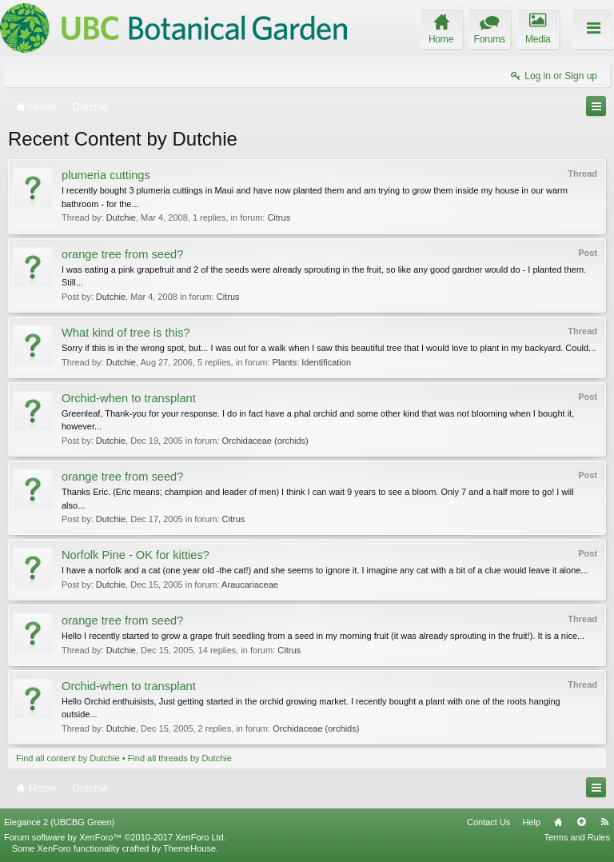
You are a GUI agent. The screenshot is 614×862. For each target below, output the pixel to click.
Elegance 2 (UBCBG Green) (59, 822)
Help (531, 822)
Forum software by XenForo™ (115, 837)
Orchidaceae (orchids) (265, 440)
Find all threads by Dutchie (180, 758)
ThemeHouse (189, 848)
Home (558, 822)
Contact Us (488, 822)
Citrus (278, 217)
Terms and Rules (577, 837)
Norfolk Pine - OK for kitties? (135, 555)
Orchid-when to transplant (129, 398)
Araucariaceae (249, 584)
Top (581, 822)
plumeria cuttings (106, 175)
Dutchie (121, 217)
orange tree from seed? (122, 254)
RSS (604, 822)
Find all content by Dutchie (68, 758)
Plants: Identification (312, 362)
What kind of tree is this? (125, 332)
